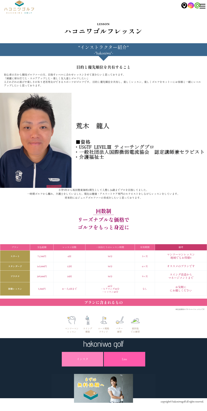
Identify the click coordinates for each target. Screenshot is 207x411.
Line (124, 359)
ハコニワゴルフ (21, 8)
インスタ (82, 359)
